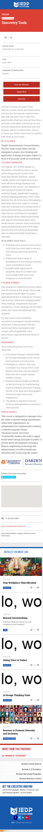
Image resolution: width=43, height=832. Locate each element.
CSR (5, 630)
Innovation (7, 700)
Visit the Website (21, 84)
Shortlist (21, 99)
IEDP (21, 822)
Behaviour (7, 588)
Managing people (9, 739)
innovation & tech (8, 18)
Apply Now (21, 91)
